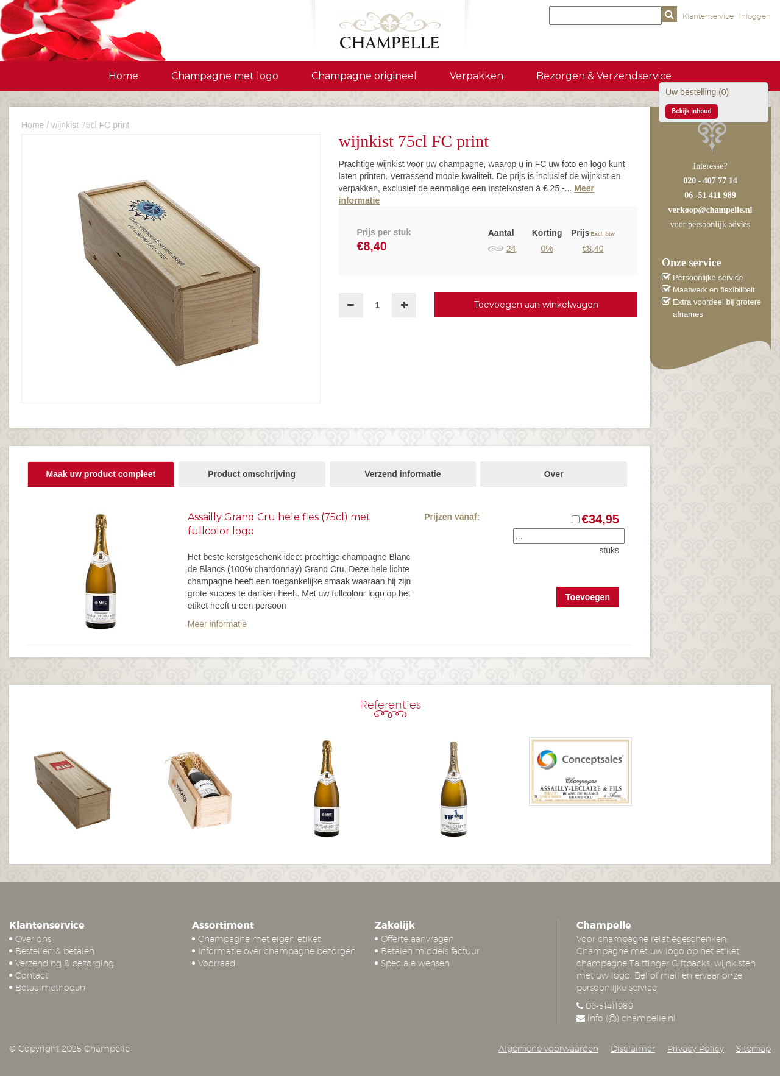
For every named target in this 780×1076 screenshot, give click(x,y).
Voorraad (216, 963)
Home (123, 76)
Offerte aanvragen (417, 939)
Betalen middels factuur (430, 951)
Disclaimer (633, 1048)
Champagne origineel (364, 76)
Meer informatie (217, 624)
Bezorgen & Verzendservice (604, 76)
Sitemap (753, 1048)
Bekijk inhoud (692, 111)
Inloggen (755, 16)
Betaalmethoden (50, 988)
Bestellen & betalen (54, 951)
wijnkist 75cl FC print (90, 125)
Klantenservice (708, 16)
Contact (31, 975)
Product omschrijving (252, 474)
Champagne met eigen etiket (259, 939)
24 (511, 248)
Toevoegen (588, 597)
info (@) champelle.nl (631, 1018)
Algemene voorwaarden (548, 1048)
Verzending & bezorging (64, 963)
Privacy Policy (695, 1048)
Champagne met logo (224, 76)
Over (554, 474)
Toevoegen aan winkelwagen (536, 304)
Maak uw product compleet (101, 474)
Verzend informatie (402, 474)
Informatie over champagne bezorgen (277, 951)
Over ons (33, 939)
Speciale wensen (415, 963)
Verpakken (476, 76)
